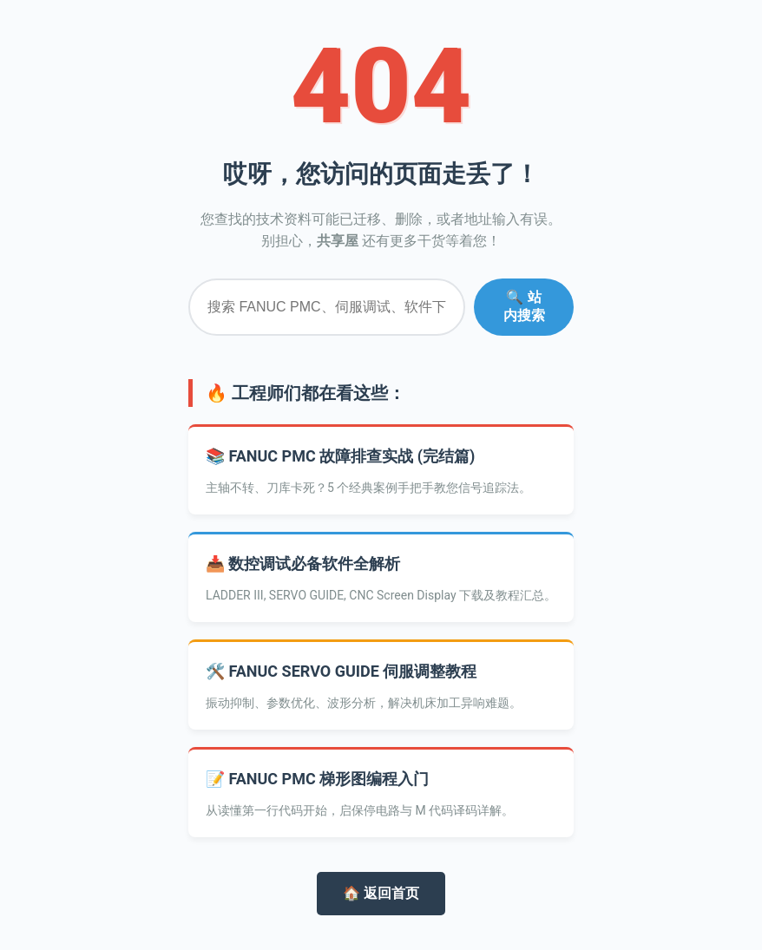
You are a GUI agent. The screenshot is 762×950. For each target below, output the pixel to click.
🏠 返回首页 (381, 893)
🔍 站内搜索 (524, 306)
